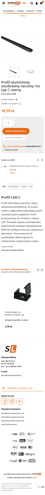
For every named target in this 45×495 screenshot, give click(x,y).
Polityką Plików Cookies (13, 486)
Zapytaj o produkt (11, 150)
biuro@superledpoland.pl (11, 375)
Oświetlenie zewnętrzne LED (12, 417)
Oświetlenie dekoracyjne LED (12, 421)
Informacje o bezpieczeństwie (12, 250)
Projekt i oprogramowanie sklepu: (22, 477)
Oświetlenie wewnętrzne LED (12, 413)
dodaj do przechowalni (14, 137)
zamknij (40, 487)
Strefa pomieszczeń (9, 424)
